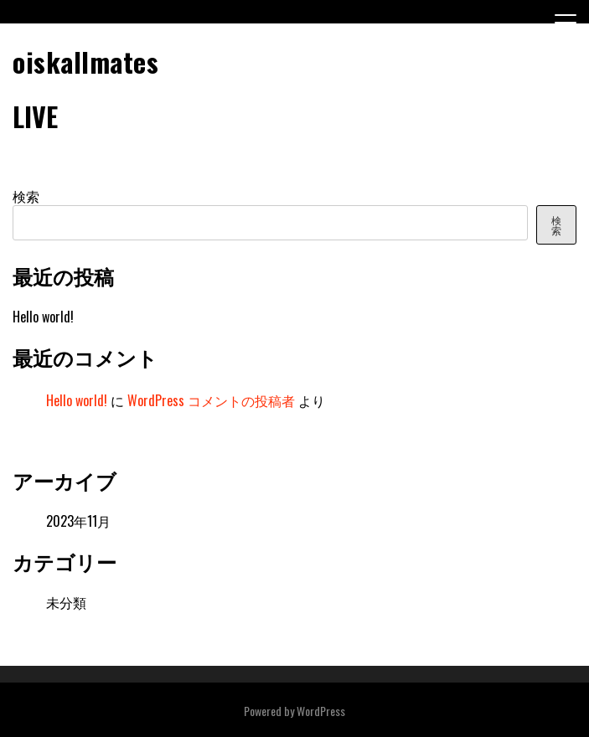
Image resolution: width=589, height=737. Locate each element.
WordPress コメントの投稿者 (211, 400)
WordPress (321, 710)
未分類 (66, 602)
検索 (26, 196)
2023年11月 (78, 521)
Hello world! (43, 317)
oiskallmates (85, 61)
